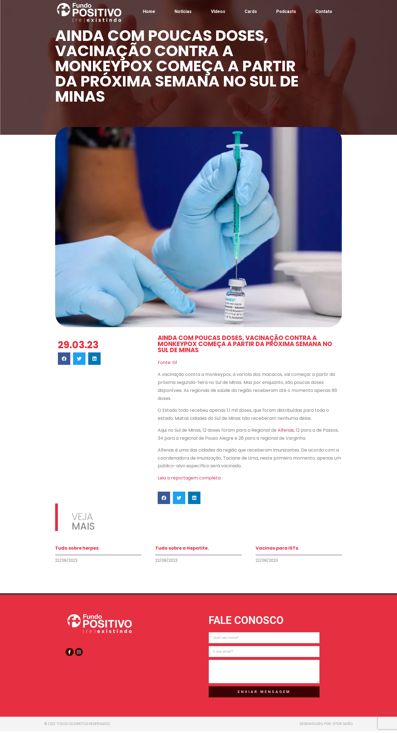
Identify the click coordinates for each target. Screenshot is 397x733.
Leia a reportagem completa (190, 478)
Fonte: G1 (167, 362)
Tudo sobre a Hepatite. (182, 548)
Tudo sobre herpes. (77, 548)
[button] (64, 358)
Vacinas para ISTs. (277, 548)
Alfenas (286, 430)
